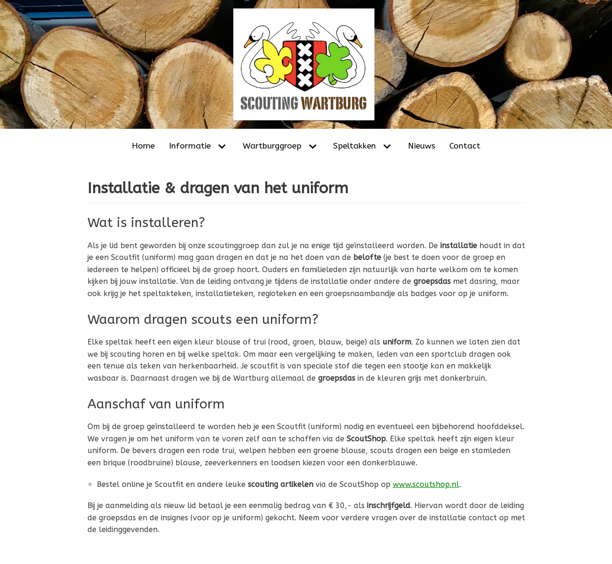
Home (143, 146)
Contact (464, 146)
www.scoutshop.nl (426, 484)
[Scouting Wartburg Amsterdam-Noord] (306, 64)
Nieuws (421, 146)
